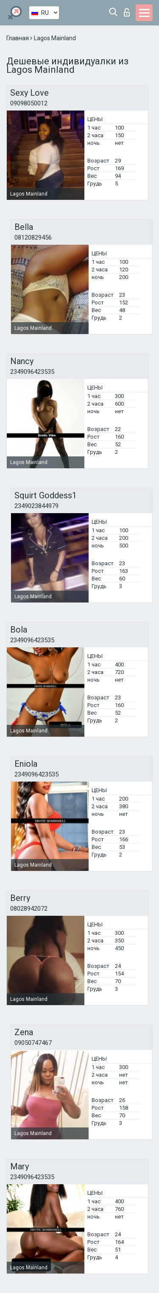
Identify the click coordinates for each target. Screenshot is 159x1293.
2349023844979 (36, 506)
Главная (18, 38)
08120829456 (33, 237)
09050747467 (33, 1043)
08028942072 (28, 908)
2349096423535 (32, 372)
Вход (127, 12)
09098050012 (28, 103)
